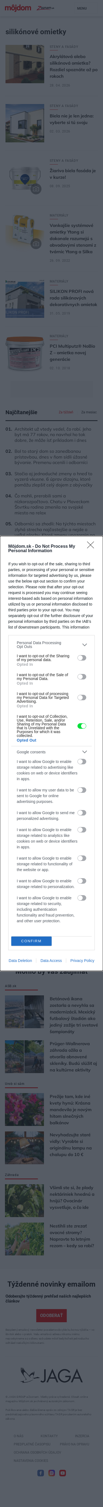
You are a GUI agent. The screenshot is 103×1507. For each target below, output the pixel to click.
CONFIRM (31, 941)
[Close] (92, 546)
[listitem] (51, 645)
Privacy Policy (82, 960)
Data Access (51, 960)
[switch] (81, 658)
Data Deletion (20, 960)
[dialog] (51, 753)
